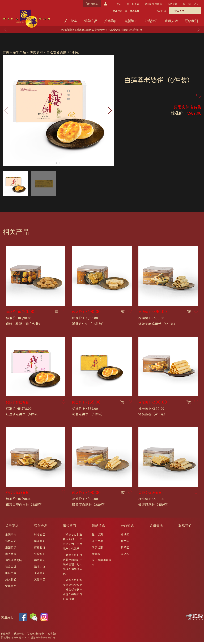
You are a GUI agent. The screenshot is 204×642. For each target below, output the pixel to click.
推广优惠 (97, 534)
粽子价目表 (133, 3)
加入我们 (10, 579)
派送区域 (161, 10)
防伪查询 (172, 3)
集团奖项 (10, 547)
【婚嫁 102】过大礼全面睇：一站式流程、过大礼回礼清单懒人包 (72, 564)
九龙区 (125, 541)
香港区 (125, 534)
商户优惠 (97, 541)
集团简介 (10, 534)
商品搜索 (117, 10)
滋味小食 (39, 566)
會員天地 (171, 20)
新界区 (125, 547)
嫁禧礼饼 (39, 547)
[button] (198, 30)
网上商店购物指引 (101, 562)
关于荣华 (70, 20)
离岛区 (125, 554)
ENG (196, 3)
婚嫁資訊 (110, 20)
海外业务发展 (13, 560)
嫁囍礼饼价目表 (153, 3)
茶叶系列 (39, 573)
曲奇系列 (39, 560)
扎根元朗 (10, 541)
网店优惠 (97, 547)
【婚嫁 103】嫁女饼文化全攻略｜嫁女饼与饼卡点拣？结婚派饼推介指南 (72, 589)
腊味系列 (39, 541)
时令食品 (39, 534)
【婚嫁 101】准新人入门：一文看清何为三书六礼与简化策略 (72, 541)
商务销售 (10, 554)
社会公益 (10, 566)
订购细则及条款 (35, 633)
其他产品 (39, 579)
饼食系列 (36, 52)
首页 (6, 52)
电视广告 (10, 573)
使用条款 (19, 633)
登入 (119, 3)
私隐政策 (6, 633)
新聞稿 (96, 554)
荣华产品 (90, 20)
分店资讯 (151, 20)
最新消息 (131, 20)
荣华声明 (10, 586)
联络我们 (191, 20)
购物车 (92, 4)
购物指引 (52, 633)
